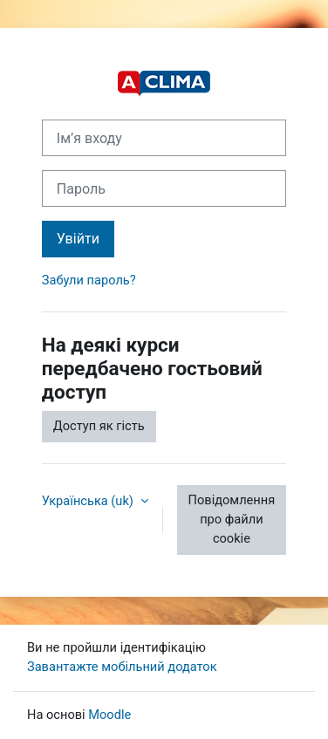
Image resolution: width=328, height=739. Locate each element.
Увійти (78, 238)
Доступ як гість (99, 426)
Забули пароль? (89, 280)
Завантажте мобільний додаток (122, 666)
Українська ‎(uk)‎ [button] (89, 501)
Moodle (109, 714)
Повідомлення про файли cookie (232, 519)
